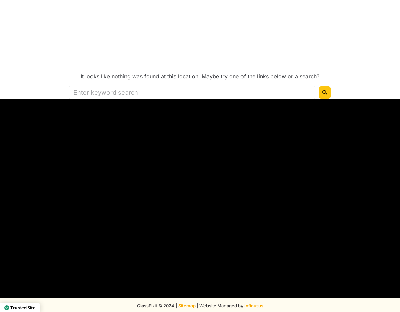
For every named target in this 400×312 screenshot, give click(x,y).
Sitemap (187, 305)
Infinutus (253, 305)
